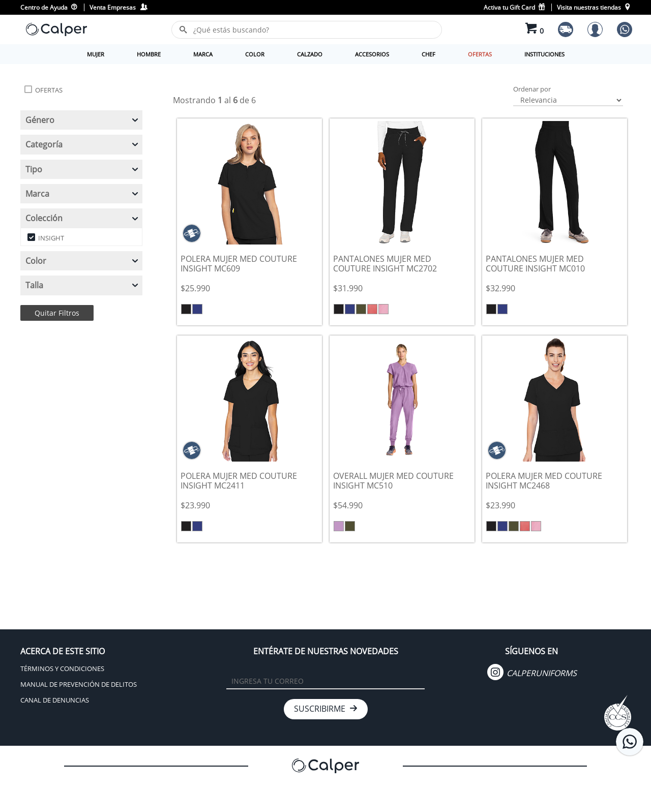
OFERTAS (480, 54)
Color (82, 260)
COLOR (254, 54)
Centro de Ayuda (48, 7)
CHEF (428, 54)
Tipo (82, 169)
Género (82, 120)
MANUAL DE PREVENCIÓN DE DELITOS (78, 684)
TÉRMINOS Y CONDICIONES (62, 668)
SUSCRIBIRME (326, 708)
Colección (82, 218)
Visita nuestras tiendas (594, 7)
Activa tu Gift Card (515, 7)
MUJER (95, 54)
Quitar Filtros (57, 313)
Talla (82, 285)
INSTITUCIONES (544, 54)
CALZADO (309, 54)
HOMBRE (149, 54)
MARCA (203, 54)
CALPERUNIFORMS (532, 673)
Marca (82, 193)
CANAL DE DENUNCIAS (54, 700)
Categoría (82, 144)
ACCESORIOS (372, 54)
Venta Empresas (118, 7)
